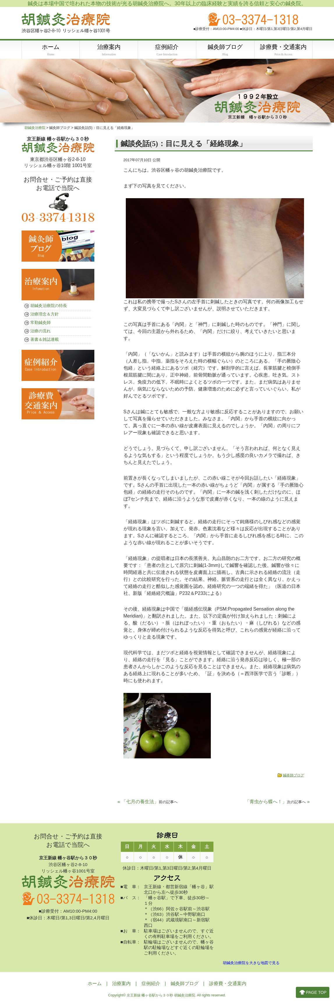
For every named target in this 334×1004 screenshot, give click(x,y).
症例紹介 (151, 983)
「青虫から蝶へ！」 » (277, 801)
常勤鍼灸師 (40, 322)
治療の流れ (40, 331)
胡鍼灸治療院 (34, 128)
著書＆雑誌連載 (44, 339)
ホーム (95, 983)
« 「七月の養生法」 (148, 801)
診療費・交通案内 (227, 983)
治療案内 (121, 983)
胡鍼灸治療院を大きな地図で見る (251, 963)
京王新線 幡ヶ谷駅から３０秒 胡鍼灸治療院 (161, 996)
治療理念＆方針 (44, 314)
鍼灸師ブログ (293, 776)
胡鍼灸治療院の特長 (48, 306)
